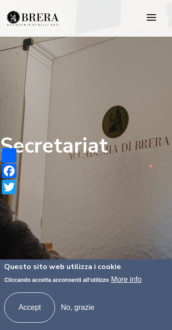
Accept (29, 307)
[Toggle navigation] (151, 18)
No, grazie (77, 307)
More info (126, 279)
